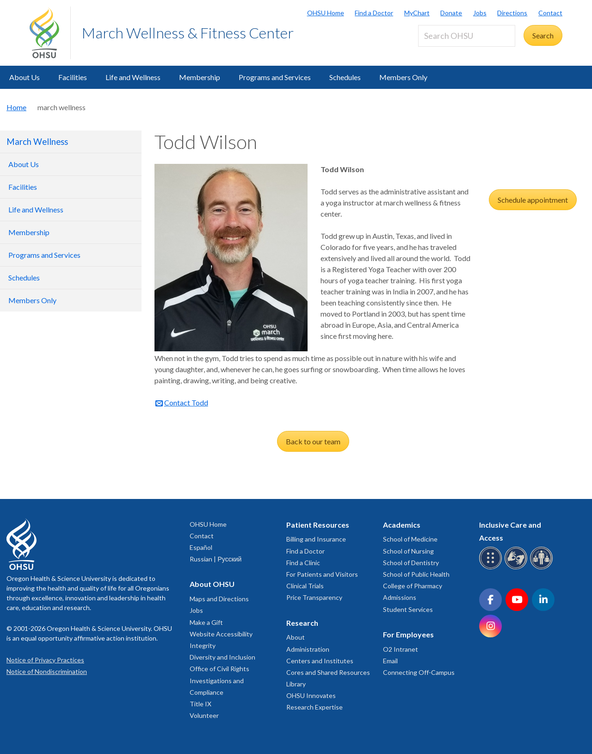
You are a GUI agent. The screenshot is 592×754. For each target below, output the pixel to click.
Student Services (408, 609)
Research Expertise (314, 707)
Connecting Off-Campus (419, 672)
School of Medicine (410, 539)
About (295, 637)
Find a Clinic (303, 563)
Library (296, 684)
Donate (451, 13)
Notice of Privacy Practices (45, 660)
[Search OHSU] (466, 36)
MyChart (417, 13)
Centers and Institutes (319, 661)
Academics (401, 524)
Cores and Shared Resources (328, 672)
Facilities (72, 77)
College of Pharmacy (412, 586)
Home (16, 107)
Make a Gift (206, 622)
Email (390, 661)
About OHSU (212, 584)
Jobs (480, 13)
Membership (199, 77)
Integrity (203, 645)
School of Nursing (408, 551)
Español (201, 547)
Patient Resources (317, 524)
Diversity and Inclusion (222, 657)
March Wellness (37, 142)
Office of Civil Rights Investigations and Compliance (219, 680)
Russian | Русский (215, 559)
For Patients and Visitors (322, 574)
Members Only (403, 77)
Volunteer (204, 715)
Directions (512, 13)
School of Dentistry (411, 563)
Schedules (345, 77)
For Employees (408, 634)
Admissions (399, 597)
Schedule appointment (533, 199)
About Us (24, 77)
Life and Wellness (132, 77)
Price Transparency (314, 597)
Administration (307, 649)
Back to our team (313, 441)
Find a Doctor (374, 13)
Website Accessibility (221, 634)
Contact (550, 13)
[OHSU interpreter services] (542, 568)
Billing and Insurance (316, 539)
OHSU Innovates (311, 695)
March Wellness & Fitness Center (188, 33)
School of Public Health (416, 574)
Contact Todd (186, 402)
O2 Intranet (400, 649)
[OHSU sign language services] (517, 568)
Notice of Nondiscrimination (46, 671)
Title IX (200, 704)
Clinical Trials (305, 586)
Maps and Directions (219, 599)
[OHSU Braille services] (492, 568)
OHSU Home (325, 13)
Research (302, 622)
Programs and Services (275, 77)
